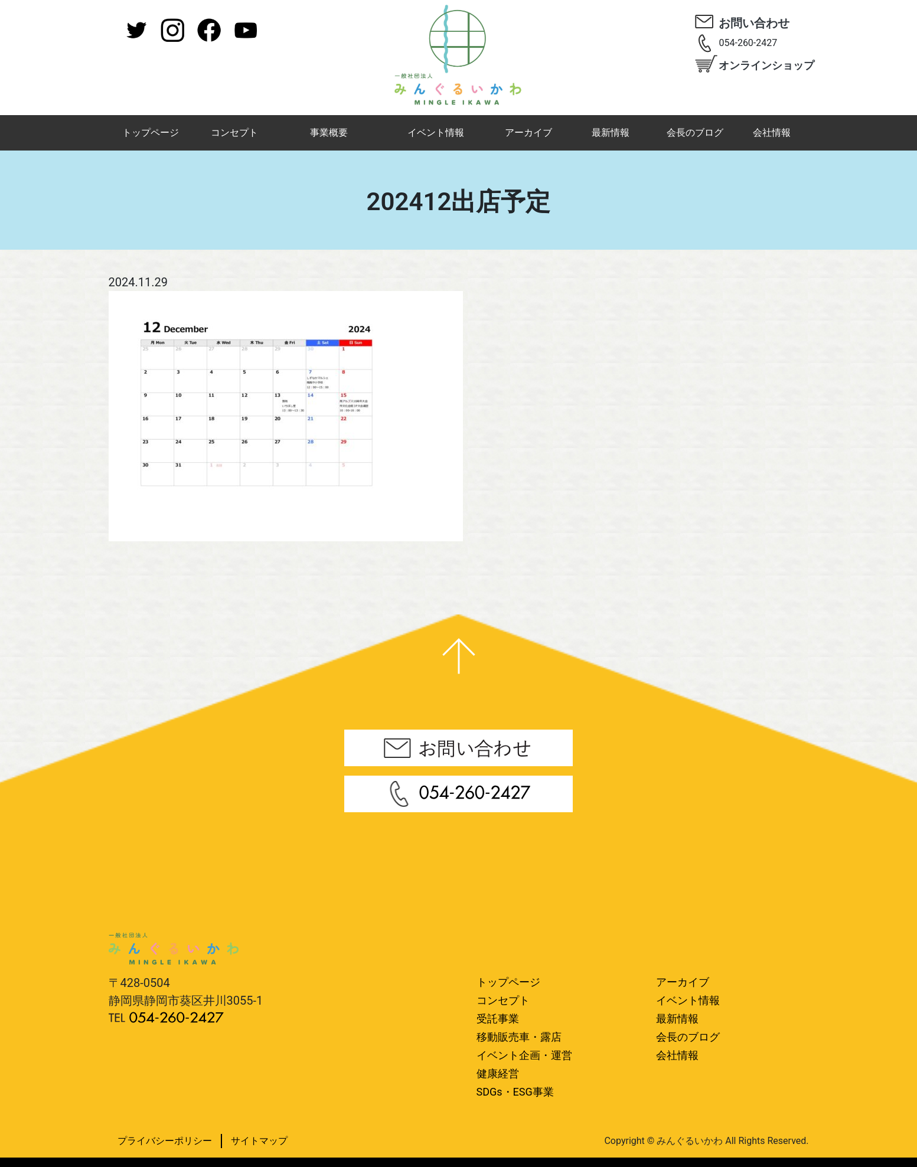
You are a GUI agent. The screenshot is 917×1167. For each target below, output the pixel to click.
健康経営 (498, 1073)
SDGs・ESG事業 (515, 1092)
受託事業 (498, 1018)
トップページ (150, 132)
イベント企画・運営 (524, 1055)
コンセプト (234, 132)
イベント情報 (435, 132)
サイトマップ (259, 1140)
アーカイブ (528, 132)
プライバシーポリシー (165, 1140)
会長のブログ (695, 132)
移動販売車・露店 (519, 1037)
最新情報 (610, 132)
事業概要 (329, 132)
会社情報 (772, 132)
